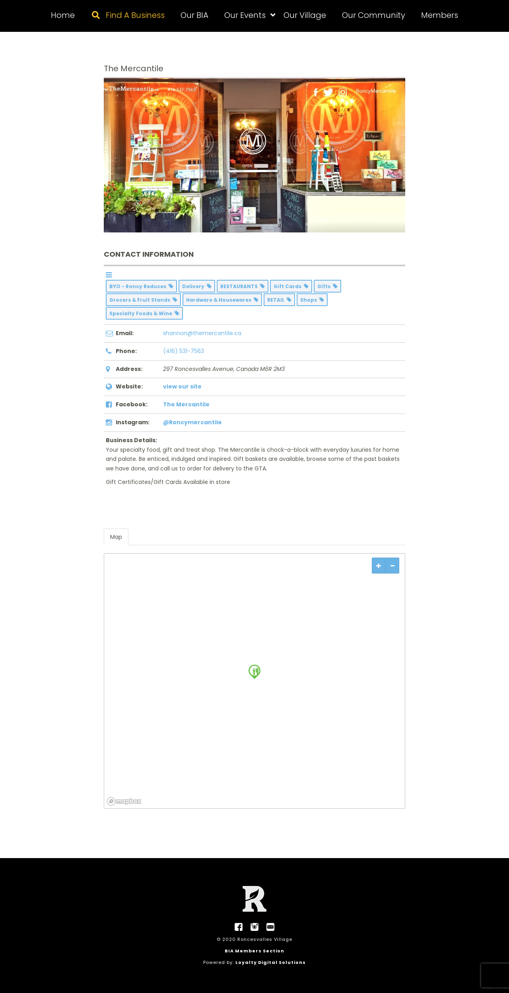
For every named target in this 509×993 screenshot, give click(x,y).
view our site (182, 386)
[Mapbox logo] (124, 801)
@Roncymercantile (192, 422)
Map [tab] (116, 537)
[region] (254, 681)
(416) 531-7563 (183, 351)
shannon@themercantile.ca (202, 333)
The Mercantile (186, 404)
